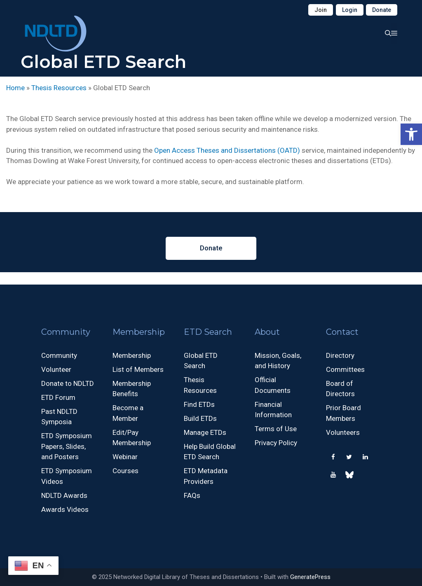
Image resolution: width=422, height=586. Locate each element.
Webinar (125, 457)
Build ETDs (200, 418)
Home (15, 88)
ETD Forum (58, 397)
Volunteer (56, 369)
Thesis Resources (59, 88)
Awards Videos (65, 509)
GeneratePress (310, 577)
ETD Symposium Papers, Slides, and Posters (66, 446)
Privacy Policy (276, 443)
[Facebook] (333, 457)
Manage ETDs (205, 432)
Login (349, 10)
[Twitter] (349, 457)
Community (59, 355)
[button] (411, 134)
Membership (132, 355)
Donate (381, 10)
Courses (125, 471)
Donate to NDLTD (67, 383)
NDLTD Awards (64, 495)
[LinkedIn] (365, 457)
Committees (345, 369)
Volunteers (343, 432)
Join (320, 10)
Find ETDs (199, 404)
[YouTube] (333, 475)
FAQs (192, 495)
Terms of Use (276, 429)
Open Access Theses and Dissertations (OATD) (227, 150)
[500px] (349, 476)
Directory (340, 355)
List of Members (138, 369)
